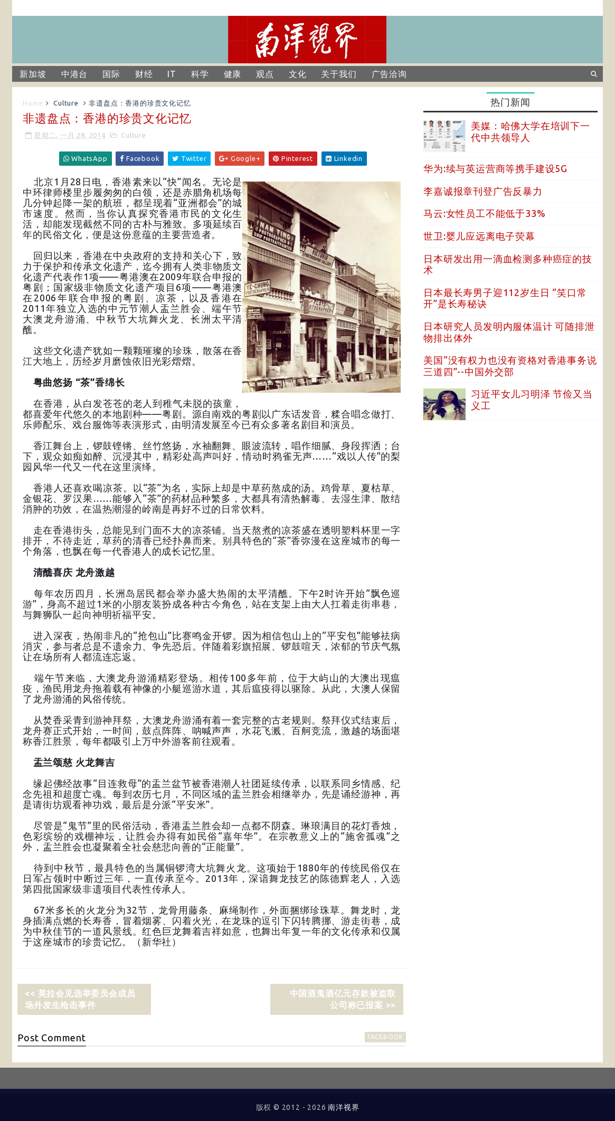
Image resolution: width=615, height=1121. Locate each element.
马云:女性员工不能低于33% (484, 213)
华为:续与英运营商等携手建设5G (495, 168)
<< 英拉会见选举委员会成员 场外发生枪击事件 (84, 999)
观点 (265, 74)
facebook (385, 1036)
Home (33, 103)
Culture (66, 103)
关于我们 (338, 74)
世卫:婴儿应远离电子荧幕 (479, 236)
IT (171, 74)
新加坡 (33, 74)
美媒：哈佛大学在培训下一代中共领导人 (530, 131)
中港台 (74, 74)
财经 (144, 74)
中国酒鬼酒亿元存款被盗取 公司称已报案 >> (347, 999)
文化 (298, 74)
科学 (200, 74)
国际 (111, 74)
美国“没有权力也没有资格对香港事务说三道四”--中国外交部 (510, 366)
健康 (233, 74)
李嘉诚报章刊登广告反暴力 (483, 191)
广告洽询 (389, 74)
